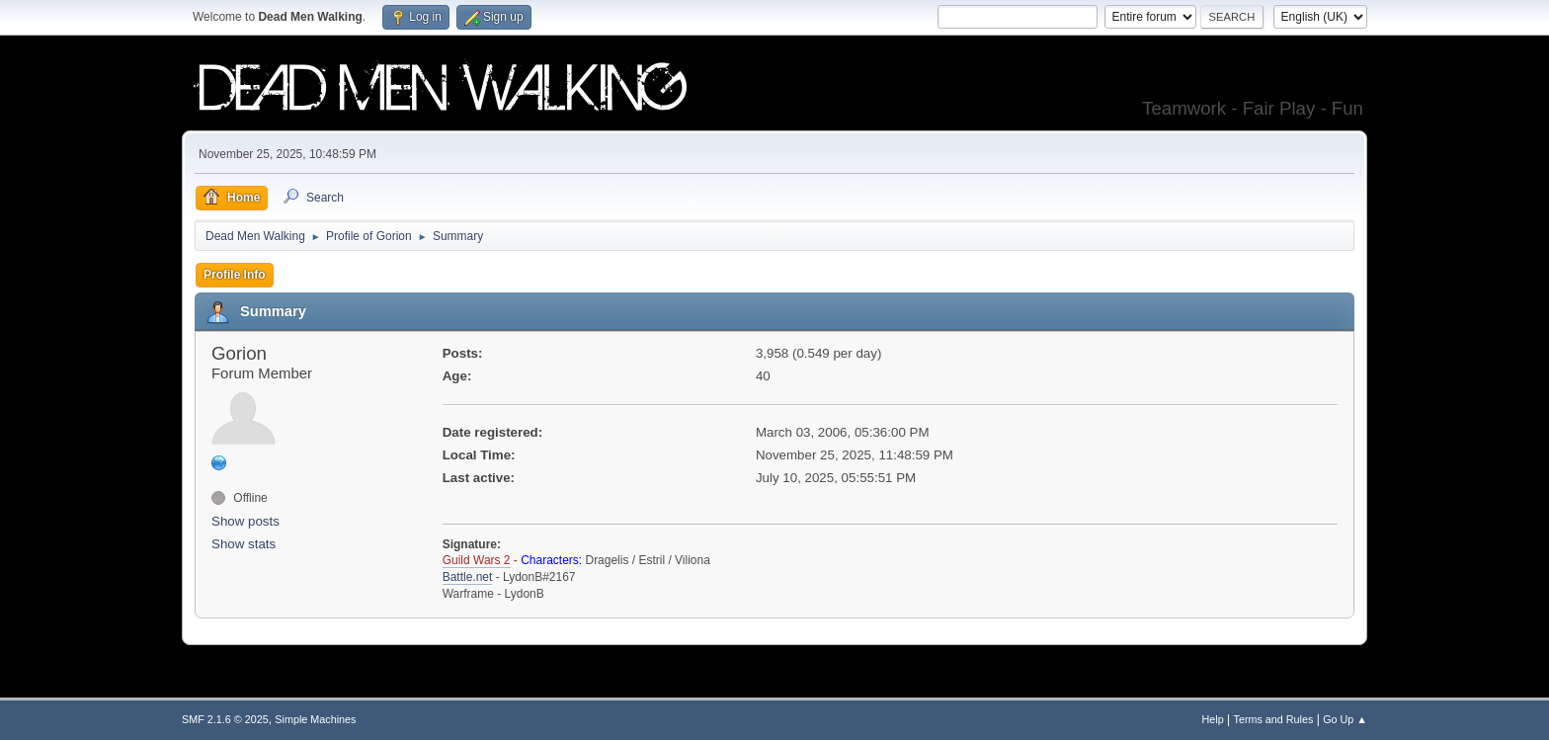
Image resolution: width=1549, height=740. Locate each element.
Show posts (245, 521)
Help (1213, 719)
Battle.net (468, 577)
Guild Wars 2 (477, 560)
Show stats (243, 543)
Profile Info (235, 275)
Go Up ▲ (1345, 719)
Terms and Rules (1274, 719)
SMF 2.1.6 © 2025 (225, 719)
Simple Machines (315, 719)
